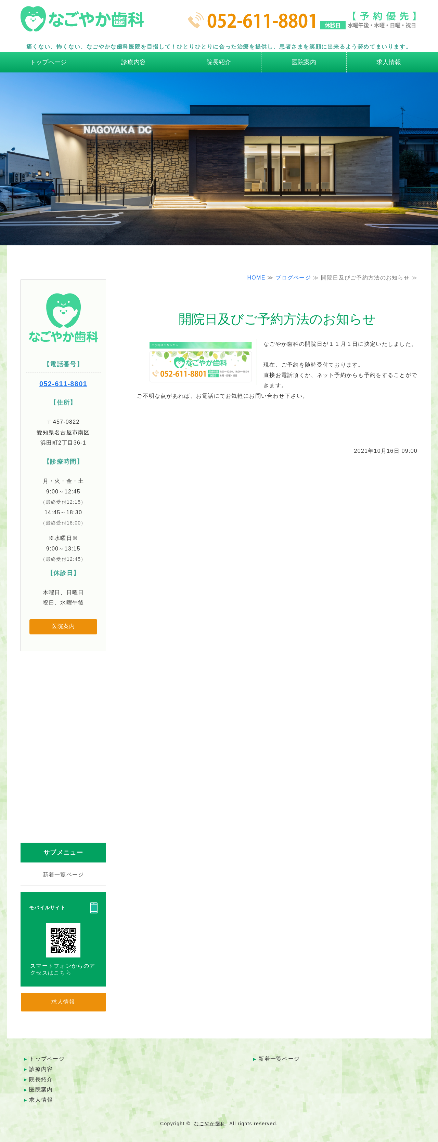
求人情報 (388, 62)
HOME (256, 278)
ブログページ (293, 278)
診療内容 (133, 62)
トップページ (48, 62)
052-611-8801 (63, 384)
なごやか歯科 (210, 1123)
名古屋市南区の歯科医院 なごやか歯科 (82, 22)
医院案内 (304, 62)
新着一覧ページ (63, 875)
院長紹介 (218, 62)
